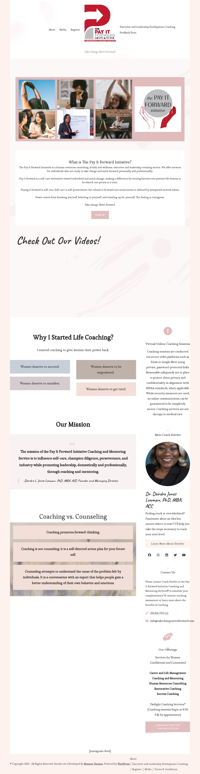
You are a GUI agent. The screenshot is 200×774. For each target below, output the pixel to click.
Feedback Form (128, 32)
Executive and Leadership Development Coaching (147, 27)
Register (75, 29)
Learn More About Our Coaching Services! (167, 727)
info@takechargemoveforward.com (172, 621)
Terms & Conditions (166, 769)
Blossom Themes (93, 763)
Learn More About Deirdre (167, 543)
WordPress (124, 763)
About (52, 29)
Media (63, 29)
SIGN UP (100, 215)
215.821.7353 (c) (159, 613)
